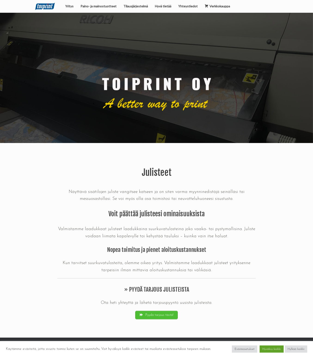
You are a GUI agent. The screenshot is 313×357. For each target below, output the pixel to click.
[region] (156, 78)
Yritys (69, 6)
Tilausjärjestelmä (135, 6)
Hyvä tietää (163, 6)
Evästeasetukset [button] (245, 349)
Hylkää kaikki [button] (296, 349)
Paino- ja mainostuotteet (98, 6)
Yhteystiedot (188, 6)
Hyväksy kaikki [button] (271, 349)
